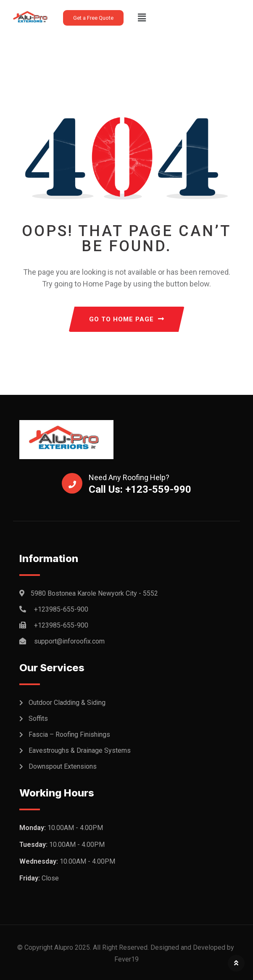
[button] (141, 18)
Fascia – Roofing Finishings (69, 734)
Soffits (38, 719)
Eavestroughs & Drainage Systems (80, 750)
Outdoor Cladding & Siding (67, 703)
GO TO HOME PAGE (126, 319)
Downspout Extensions (63, 766)
